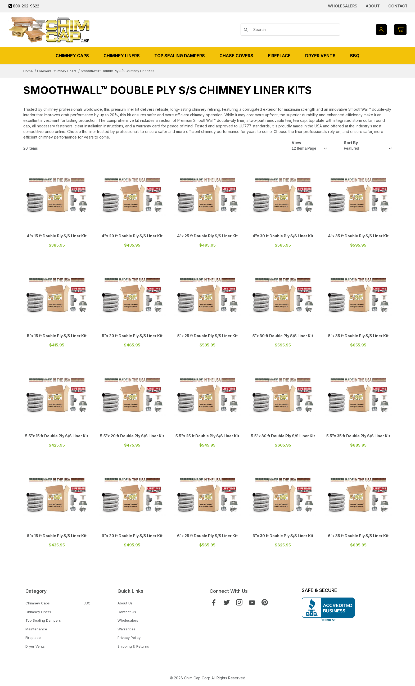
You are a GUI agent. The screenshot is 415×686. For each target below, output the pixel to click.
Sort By (351, 142)
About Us (125, 603)
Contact (398, 5)
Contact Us (127, 612)
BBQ (87, 603)
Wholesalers (342, 5)
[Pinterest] (264, 602)
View (296, 142)
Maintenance (36, 629)
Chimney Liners (38, 612)
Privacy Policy (129, 637)
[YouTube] (252, 602)
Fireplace (33, 637)
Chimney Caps (37, 603)
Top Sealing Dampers (43, 620)
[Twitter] (226, 602)
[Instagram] (239, 602)
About (373, 5)
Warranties (127, 629)
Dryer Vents (35, 646)
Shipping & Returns (133, 646)
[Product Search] (295, 29)
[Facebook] (214, 602)
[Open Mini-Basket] (400, 29)
